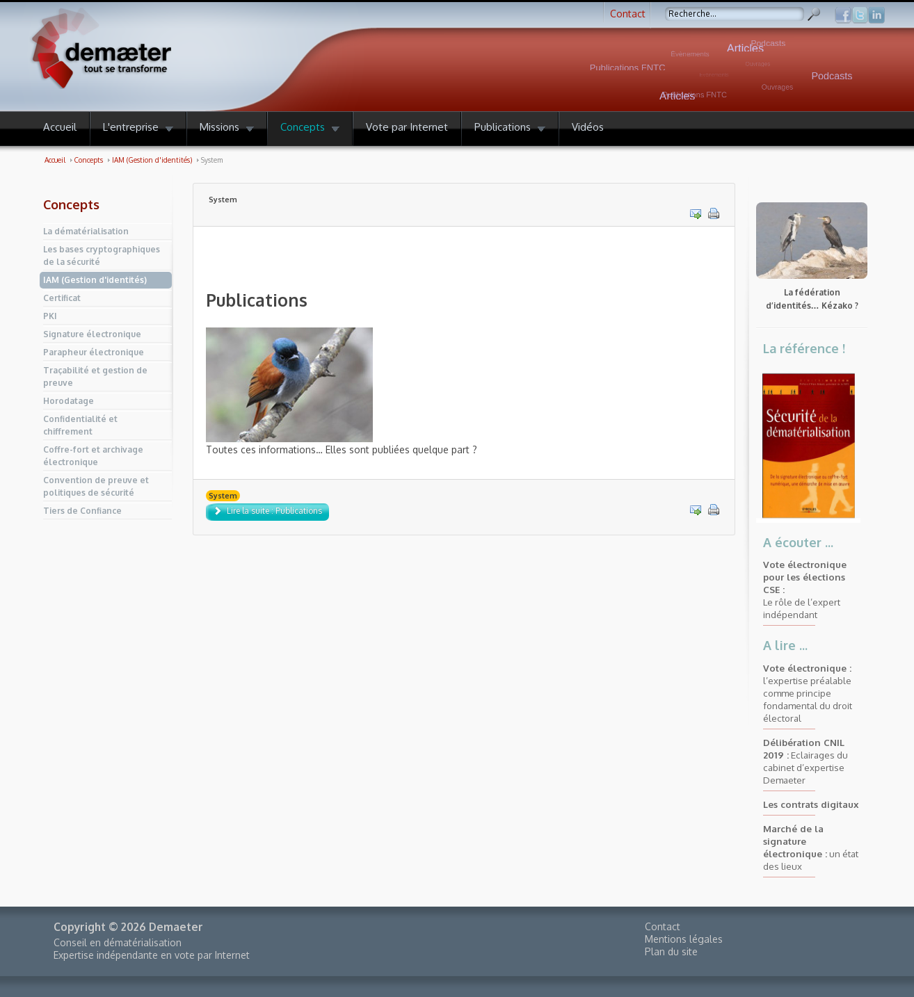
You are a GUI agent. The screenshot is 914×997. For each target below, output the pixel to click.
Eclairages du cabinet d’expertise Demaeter (805, 761)
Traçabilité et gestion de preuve (95, 376)
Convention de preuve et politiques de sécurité (96, 486)
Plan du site (671, 951)
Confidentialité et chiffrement (80, 425)
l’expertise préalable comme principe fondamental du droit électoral (807, 693)
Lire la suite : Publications (268, 510)
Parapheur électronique (93, 352)
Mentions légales (684, 939)
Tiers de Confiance (82, 510)
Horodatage (68, 401)
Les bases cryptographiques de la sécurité (101, 255)
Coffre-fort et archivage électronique (93, 455)
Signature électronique (92, 334)
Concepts (71, 204)
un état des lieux (810, 847)
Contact (628, 13)
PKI (50, 316)
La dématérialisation (86, 231)
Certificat (62, 298)
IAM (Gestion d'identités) (95, 280)
